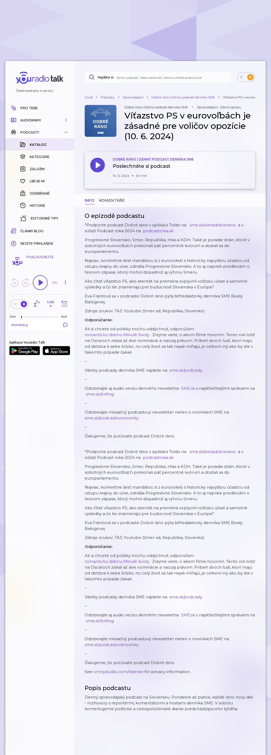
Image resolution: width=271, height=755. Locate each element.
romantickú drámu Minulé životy (117, 334)
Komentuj (40, 324)
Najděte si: (106, 77)
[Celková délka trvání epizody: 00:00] (65, 316)
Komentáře (112, 200)
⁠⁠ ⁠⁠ (212, 224)
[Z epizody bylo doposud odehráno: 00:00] (14, 316)
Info (89, 200)
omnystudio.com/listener (118, 671)
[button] (39, 120)
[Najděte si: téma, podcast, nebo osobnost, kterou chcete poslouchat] (158, 77)
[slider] (21, 317)
